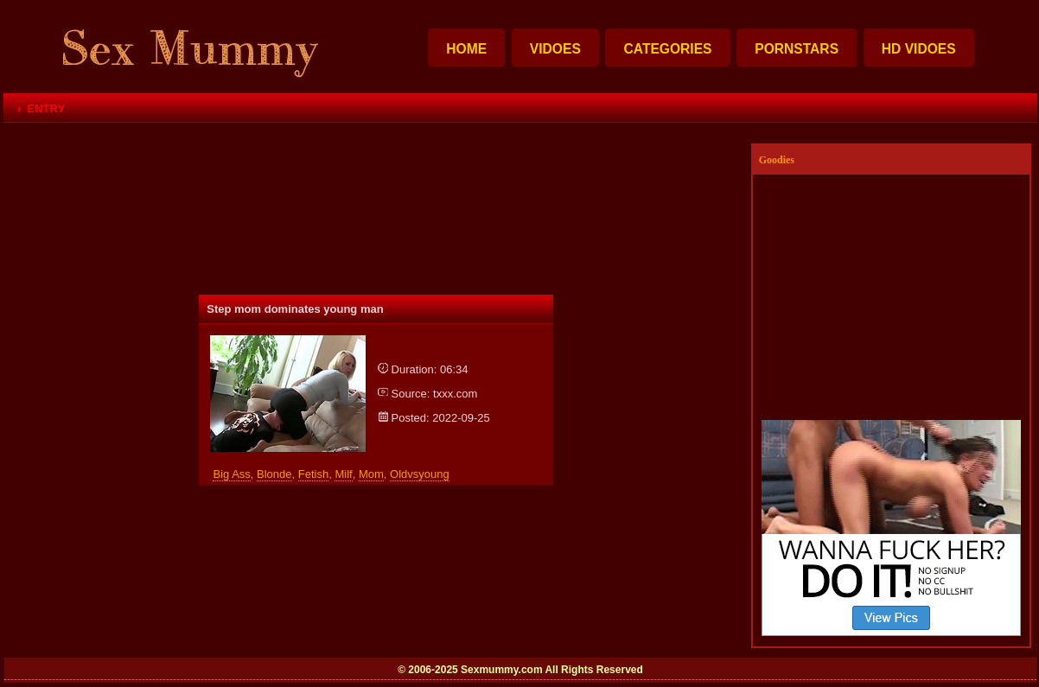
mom (371, 474)
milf (343, 474)
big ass (231, 474)
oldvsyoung (419, 474)
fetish (313, 474)
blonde (274, 474)
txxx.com (455, 393)
